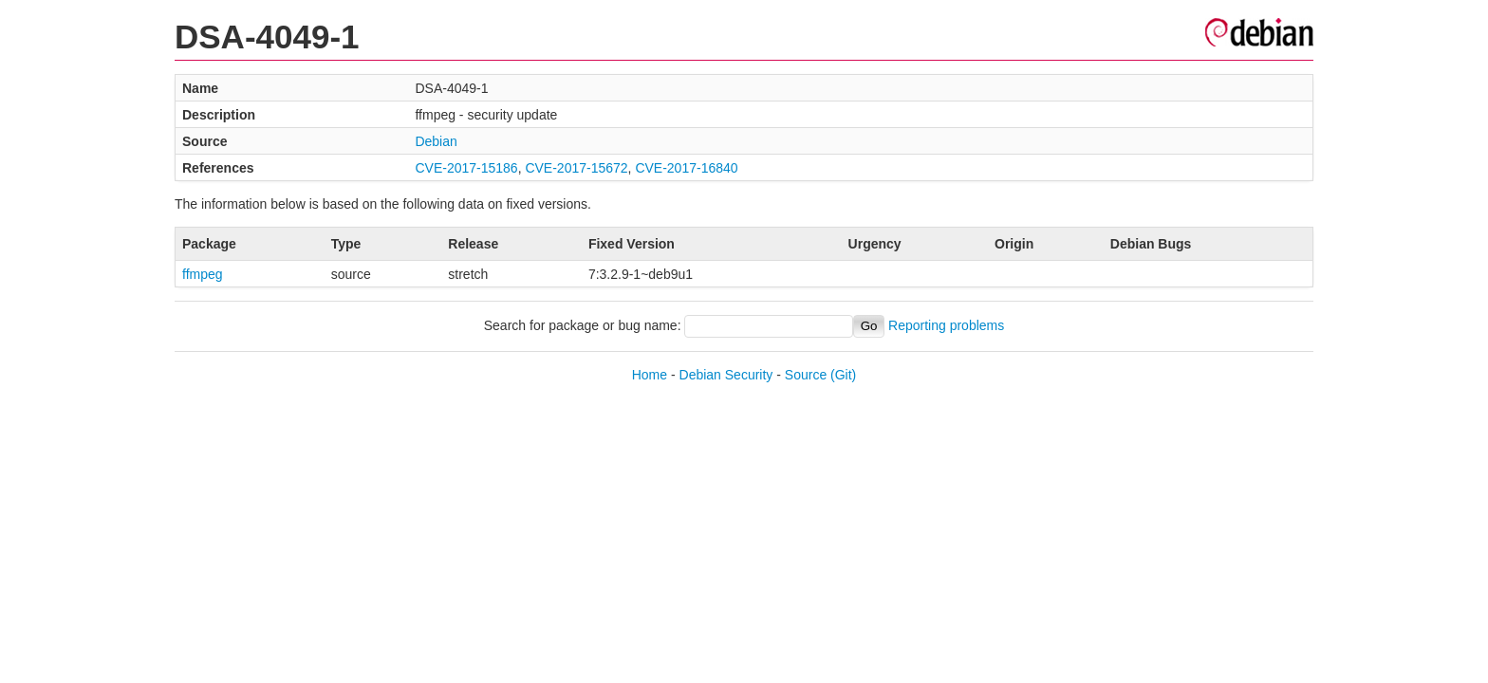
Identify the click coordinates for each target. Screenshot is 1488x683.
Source (806, 374)
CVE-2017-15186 (466, 167)
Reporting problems (946, 325)
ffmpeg (202, 274)
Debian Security (726, 374)
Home (649, 374)
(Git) (843, 374)
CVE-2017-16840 (686, 167)
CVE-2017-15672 (576, 167)
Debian (435, 141)
